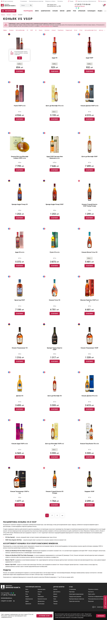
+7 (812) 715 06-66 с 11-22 (46, 26)
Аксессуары (41, 603)
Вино (37, 11)
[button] (105, 602)
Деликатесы (41, 601)
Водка (100, 11)
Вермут (55, 596)
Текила (55, 603)
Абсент (55, 594)
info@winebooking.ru (6, 598)
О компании (23, 1)
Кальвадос (92, 11)
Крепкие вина (41, 589)
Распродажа (28, 11)
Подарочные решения (75, 596)
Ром (74, 11)
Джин (69, 11)
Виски (62, 11)
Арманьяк (81, 11)
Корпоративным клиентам (36, 1)
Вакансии (91, 601)
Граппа (55, 589)
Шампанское (45, 11)
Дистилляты (56, 591)
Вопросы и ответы (50, 1)
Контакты (60, 1)
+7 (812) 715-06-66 (82, 4)
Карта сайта (91, 594)
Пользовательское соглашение (97, 599)
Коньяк (55, 11)
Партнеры (72, 591)
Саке (54, 599)
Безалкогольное (42, 599)
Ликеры (55, 601)
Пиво (39, 594)
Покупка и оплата (93, 589)
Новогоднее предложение (76, 594)
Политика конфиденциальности (97, 596)
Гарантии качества (74, 601)
